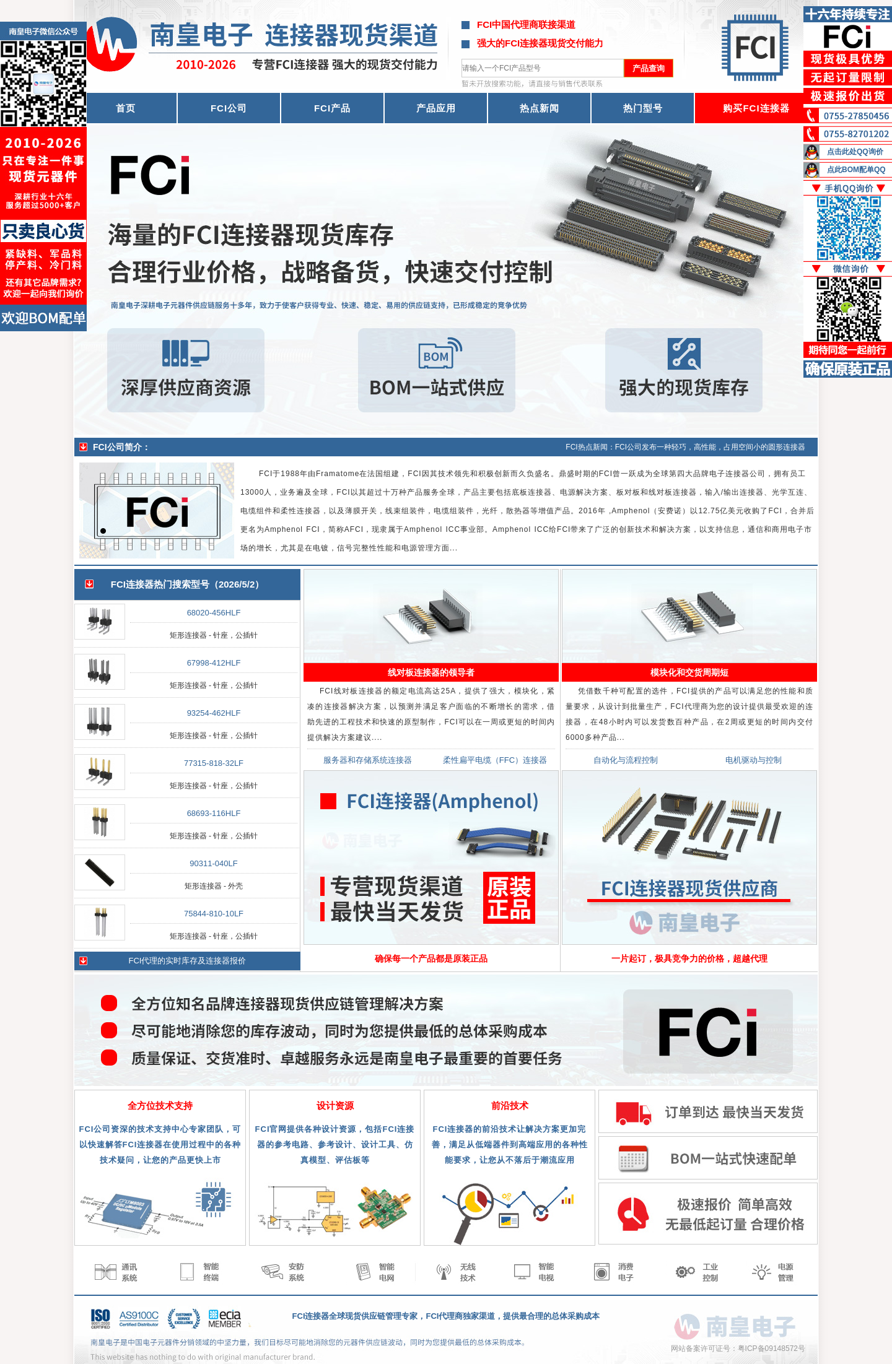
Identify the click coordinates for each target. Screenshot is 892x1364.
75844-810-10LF (213, 913)
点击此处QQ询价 (855, 151)
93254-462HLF (214, 713)
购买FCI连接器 (756, 108)
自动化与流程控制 (625, 760)
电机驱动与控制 (753, 760)
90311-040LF (213, 863)
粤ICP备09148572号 (771, 1348)
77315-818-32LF (213, 763)
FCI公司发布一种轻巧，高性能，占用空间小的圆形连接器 (710, 447)
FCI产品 (332, 108)
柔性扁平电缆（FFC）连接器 (495, 760)
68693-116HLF (214, 813)
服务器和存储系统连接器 (367, 760)
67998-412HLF (214, 662)
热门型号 (643, 108)
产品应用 (436, 108)
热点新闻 (539, 108)
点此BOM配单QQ (856, 169)
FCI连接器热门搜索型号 (160, 584)
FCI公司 (229, 108)
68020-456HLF (214, 612)
